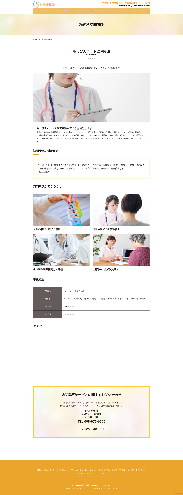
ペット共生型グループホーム (67, 469)
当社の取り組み (62, 10)
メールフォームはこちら (91, 428)
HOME (42, 10)
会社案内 (120, 10)
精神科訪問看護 (101, 10)
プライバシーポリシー (85, 472)
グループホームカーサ (88, 469)
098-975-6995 (69, 313)
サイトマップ (101, 472)
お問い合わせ (140, 10)
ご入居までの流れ (104, 469)
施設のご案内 (82, 10)
